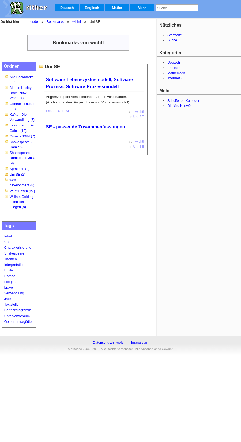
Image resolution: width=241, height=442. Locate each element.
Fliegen (10, 282)
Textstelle (11, 304)
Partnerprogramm (17, 310)
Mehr (142, 8)
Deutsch (67, 8)
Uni (6, 242)
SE (68, 111)
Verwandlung (14, 293)
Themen (10, 259)
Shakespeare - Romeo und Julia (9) (22, 158)
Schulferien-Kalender (183, 101)
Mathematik (176, 73)
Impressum (139, 342)
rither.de (32, 22)
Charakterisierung (17, 247)
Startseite (174, 35)
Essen (50, 111)
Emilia (9, 270)
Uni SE (138, 117)
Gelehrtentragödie (18, 322)
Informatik (174, 78)
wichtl (76, 22)
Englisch (92, 8)
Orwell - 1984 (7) (22, 136)
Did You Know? (179, 106)
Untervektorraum (17, 316)
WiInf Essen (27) (22, 191)
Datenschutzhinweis (108, 342)
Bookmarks (55, 22)
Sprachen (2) (19, 169)
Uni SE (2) (17, 174)
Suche (172, 40)
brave (8, 287)
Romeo (9, 276)
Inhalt (8, 236)
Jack (7, 299)
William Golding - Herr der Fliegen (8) (21, 202)
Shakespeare (14, 253)
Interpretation (14, 265)
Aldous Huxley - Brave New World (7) (22, 93)
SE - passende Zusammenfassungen (85, 126)
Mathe (117, 8)
